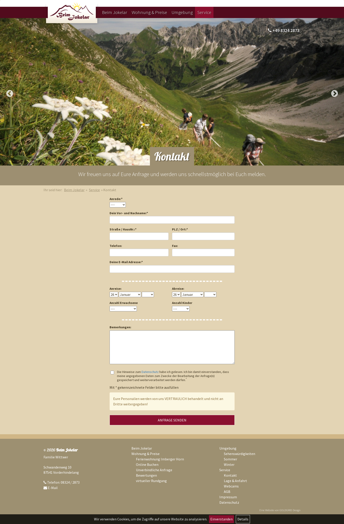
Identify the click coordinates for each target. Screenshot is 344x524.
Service (204, 12)
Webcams (231, 486)
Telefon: (116, 246)
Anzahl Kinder (182, 303)
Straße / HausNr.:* (123, 229)
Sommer (230, 459)
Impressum (228, 497)
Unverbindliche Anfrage (154, 470)
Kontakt (230, 475)
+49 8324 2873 (283, 30)
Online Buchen (147, 464)
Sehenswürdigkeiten (239, 453)
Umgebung (182, 12)
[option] (172, 91)
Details (242, 519)
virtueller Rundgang (151, 480)
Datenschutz (150, 372)
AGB (227, 491)
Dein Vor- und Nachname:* (129, 213)
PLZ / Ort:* (180, 229)
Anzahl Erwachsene (124, 303)
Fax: (175, 246)
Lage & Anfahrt (235, 480)
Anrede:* (116, 199)
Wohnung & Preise (149, 12)
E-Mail (53, 487)
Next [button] (334, 93)
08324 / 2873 (70, 482)
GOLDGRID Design (290, 510)
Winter (229, 464)
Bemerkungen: (120, 327)
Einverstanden (221, 519)
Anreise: (116, 289)
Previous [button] (10, 93)
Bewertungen (146, 475)
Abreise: (178, 289)
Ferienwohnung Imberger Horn (160, 459)
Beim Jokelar (114, 12)
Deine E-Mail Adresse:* (126, 262)
